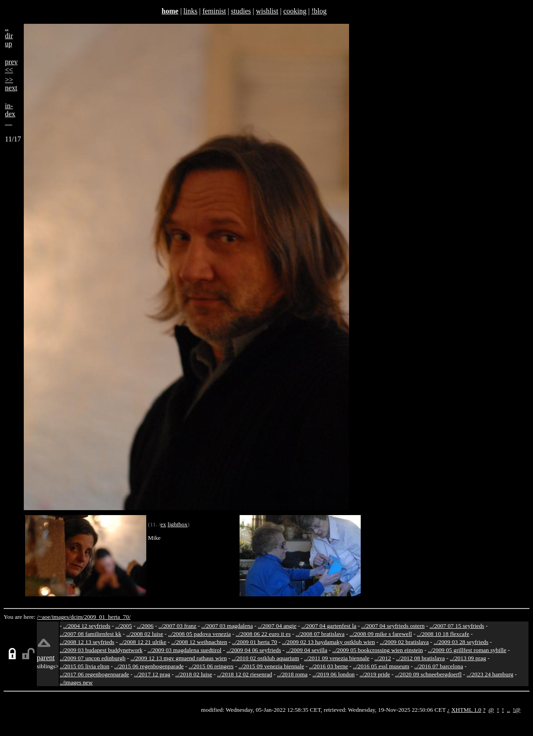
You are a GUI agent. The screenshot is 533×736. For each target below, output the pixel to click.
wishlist (267, 11)
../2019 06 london (333, 674)
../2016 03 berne (328, 666)
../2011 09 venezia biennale (337, 658)
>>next (11, 84)
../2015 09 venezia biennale (271, 666)
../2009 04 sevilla (307, 650)
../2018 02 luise (193, 674)
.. (508, 709)
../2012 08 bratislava (420, 658)
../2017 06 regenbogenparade (94, 674)
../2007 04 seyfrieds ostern (392, 625)
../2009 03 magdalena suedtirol (185, 650)
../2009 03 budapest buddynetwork (101, 650)
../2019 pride (375, 674)
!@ (516, 709)
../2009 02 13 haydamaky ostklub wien (328, 642)
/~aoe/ (44, 616)
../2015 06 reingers (211, 666)
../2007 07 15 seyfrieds (456, 625)
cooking (294, 11)
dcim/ (77, 616)
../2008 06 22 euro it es (263, 633)
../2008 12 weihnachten (199, 642)
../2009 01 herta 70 (254, 642)
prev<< (11, 66)
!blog (319, 11)
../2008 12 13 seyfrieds (87, 642)
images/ (61, 616)
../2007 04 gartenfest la (329, 625)
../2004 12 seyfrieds (86, 625)
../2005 (123, 625)
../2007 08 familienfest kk (90, 633)
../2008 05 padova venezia (199, 633)
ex (163, 524)
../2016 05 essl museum (381, 666)
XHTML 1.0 (466, 709)
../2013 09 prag (468, 658)
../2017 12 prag (152, 674)
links (190, 11)
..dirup (9, 36)
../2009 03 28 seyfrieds (461, 642)
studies (241, 11)
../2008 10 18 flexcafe (443, 633)
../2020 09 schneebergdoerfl (428, 674)
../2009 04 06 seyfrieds (254, 650)
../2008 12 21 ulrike (142, 642)
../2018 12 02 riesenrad (244, 674)
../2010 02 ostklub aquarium (265, 658)
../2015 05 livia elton (84, 666)
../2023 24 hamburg (490, 674)
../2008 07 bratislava (320, 633)
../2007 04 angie (277, 625)
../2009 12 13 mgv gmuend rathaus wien (179, 658)
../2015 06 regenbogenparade (149, 666)
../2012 (383, 658)
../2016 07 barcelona (438, 666)
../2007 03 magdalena (227, 625)
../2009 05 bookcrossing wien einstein (377, 650)
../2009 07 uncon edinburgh (93, 658)
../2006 (145, 625)
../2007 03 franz (177, 625)
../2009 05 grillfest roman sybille (467, 650)
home (170, 11)
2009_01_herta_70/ (107, 616)
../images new (76, 682)
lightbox (177, 524)
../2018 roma (292, 674)
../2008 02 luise (144, 633)
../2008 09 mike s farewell (381, 633)
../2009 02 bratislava (404, 642)
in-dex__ (10, 114)
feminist (214, 11)
